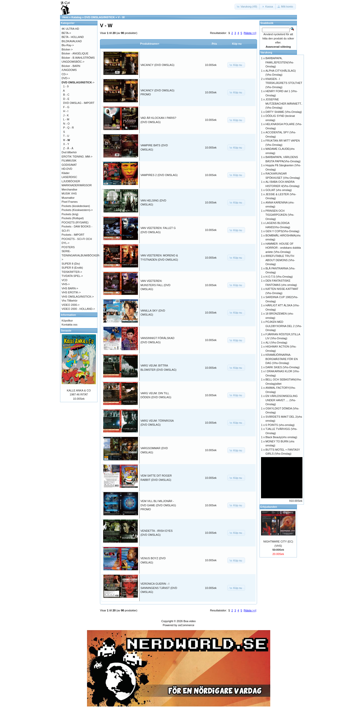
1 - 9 (66, 86)
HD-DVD (67, 168)
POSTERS (68, 247)
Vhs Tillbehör (70, 300)
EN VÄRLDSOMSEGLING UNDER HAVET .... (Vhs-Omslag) (282, 400)
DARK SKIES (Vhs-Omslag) (283, 367)
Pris (214, 43)
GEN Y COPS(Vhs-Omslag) (282, 231)
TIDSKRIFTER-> (72, 271)
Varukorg (266, 52)
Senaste (66, 330)
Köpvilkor (67, 320)
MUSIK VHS (69, 193)
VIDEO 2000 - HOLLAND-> (78, 308)
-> (78, 82)
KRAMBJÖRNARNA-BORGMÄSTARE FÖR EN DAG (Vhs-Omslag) (282, 358)
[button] (247, 6)
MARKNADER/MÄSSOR (77, 185)
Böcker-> (67, 49)
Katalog (76, 17)
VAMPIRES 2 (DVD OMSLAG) (159, 175)
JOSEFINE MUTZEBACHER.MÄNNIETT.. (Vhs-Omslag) (284, 103)
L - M (66, 119)
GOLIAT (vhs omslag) (279, 189)
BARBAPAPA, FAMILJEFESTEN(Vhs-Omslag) (280, 62)
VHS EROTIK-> (71, 292)
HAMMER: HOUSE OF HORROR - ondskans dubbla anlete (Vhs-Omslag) (283, 247)
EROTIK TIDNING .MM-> (77, 156)
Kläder (66, 173)
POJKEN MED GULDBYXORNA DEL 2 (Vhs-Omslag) (284, 326)
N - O (66, 123)
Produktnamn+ (149, 43)
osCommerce (186, 625)
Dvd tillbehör (69, 152)
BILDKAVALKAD (72, 41)
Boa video (189, 621)
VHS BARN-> (70, 288)
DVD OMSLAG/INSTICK (100, 17)
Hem (65, 17)
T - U (66, 135)
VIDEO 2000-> (71, 304)
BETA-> (66, 32)
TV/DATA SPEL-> (72, 275)
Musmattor (68, 197)
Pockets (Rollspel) (73, 218)
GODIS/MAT (69, 164)
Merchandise (69, 189)
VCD (64, 280)
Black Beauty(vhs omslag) (281, 437)
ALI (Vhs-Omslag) (276, 342)
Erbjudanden (268, 506)
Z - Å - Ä (68, 148)
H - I (65, 111)
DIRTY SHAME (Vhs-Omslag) (284, 111)
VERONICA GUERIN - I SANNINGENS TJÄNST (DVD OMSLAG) (159, 587)
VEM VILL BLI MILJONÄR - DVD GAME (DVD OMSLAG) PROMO (158, 505)
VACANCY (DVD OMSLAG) (158, 64)
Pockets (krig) (70, 214)
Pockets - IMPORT (73, 234)
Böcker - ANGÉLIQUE (75, 53)
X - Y (66, 144)
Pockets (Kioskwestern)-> (77, 209)
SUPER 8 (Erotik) (72, 267)
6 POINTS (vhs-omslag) (280, 424)
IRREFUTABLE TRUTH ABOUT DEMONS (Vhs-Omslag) (280, 260)
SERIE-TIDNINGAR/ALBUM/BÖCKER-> (81, 255)
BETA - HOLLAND (73, 36)
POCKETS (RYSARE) (75, 222)
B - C (66, 94)
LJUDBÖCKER (71, 181)
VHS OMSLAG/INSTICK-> (78, 296)
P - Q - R (68, 127)
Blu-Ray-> (68, 45)
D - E (66, 98)
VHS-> (66, 284)
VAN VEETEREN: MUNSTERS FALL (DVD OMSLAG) (156, 285)
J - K (66, 115)
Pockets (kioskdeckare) (76, 205)
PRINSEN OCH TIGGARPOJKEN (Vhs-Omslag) (280, 214)
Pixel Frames (70, 201)
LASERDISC (69, 177)
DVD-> (66, 78)
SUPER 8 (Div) (71, 263)
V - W (121, 17)
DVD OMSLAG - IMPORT (78, 102)
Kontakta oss (70, 324)
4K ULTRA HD (70, 28)
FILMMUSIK (69, 160)
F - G (66, 107)
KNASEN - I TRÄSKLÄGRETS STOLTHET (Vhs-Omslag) (284, 83)
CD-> (65, 74)
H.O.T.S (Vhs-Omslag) (279, 276)
